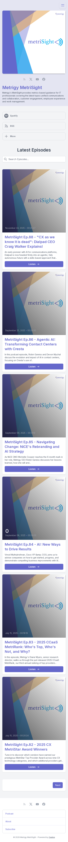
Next (57, 785)
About (8, 821)
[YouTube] (37, 79)
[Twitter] (30, 79)
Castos (52, 837)
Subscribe (10, 829)
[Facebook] (43, 79)
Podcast (9, 813)
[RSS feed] (24, 79)
